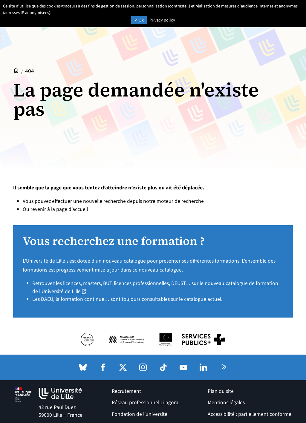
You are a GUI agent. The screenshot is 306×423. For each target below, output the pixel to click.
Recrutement (126, 391)
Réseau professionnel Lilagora (145, 402)
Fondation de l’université (139, 414)
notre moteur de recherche (173, 201)
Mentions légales (226, 402)
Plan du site (221, 391)
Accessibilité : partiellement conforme (249, 414)
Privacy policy (162, 20)
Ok (139, 20)
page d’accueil (72, 209)
